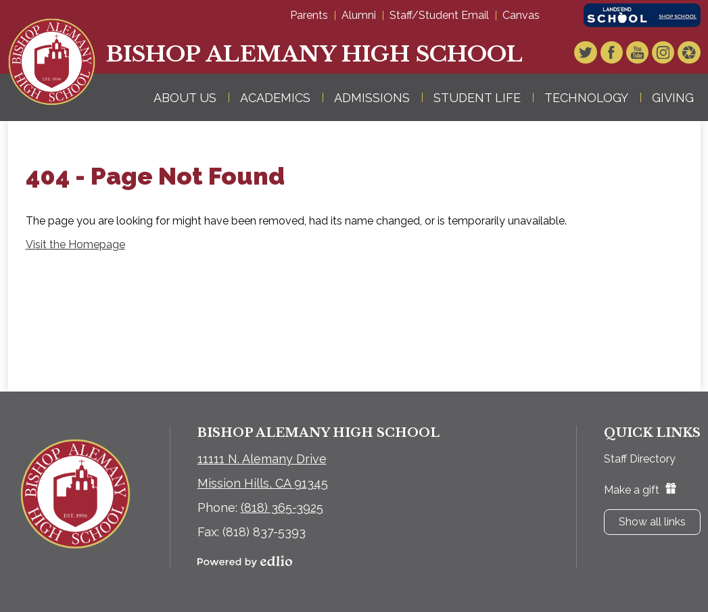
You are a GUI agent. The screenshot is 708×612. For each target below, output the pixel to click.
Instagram (667, 53)
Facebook (619, 53)
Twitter (596, 53)
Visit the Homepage (75, 244)
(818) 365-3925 (282, 507)
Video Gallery (690, 53)
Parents (309, 15)
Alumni (358, 15)
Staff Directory (640, 458)
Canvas (521, 15)
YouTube (643, 53)
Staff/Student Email (439, 15)
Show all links (652, 521)
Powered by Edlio (244, 561)
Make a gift (640, 490)
